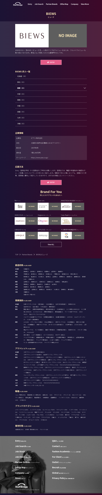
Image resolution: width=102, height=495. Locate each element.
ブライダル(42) (23, 421)
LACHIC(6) (69, 318)
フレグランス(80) (75, 414)
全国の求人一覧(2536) (29, 296)
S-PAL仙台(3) (44, 308)
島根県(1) (32, 286)
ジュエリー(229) (30, 416)
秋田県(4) (47, 273)
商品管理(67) (37, 399)
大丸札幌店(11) (50, 306)
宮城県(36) (40, 273)
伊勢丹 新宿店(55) (48, 313)
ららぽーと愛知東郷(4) (33, 321)
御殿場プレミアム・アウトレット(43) (33, 369)
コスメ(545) (56, 414)
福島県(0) (60, 273)
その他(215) (23, 401)
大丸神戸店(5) (69, 326)
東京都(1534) (65, 275)
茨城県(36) (26, 275)
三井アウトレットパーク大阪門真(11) (61, 379)
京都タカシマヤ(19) (42, 326)
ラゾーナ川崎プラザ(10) (71, 313)
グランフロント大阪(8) (37, 323)
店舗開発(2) (54, 399)
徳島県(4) (26, 288)
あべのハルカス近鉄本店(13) (56, 326)
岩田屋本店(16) (40, 339)
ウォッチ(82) (40, 416)
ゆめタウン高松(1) (60, 336)
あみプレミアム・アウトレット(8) (71, 364)
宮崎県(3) (63, 291)
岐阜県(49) (69, 278)
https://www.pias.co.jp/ (39, 157)
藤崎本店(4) (52, 308)
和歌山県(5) (65, 283)
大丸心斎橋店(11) (48, 323)
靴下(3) (77, 419)
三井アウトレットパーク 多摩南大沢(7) (34, 359)
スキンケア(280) (65, 414)
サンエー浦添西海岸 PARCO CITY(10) (33, 344)
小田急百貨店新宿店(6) (38, 311)
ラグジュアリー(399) (61, 411)
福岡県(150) (27, 291)
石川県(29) (41, 278)
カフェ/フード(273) (34, 421)
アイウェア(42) (75, 416)
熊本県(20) (49, 291)
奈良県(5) (57, 283)
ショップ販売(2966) (20, 396)
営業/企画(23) (28, 399)
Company (73, 6)
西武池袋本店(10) (50, 311)
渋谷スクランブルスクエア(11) (37, 316)
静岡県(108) (77, 278)
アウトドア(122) (45, 419)
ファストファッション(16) (26, 414)
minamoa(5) (30, 334)
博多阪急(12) (71, 339)
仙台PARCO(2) (27, 308)
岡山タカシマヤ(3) (28, 331)
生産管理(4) (46, 399)
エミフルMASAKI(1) (49, 336)
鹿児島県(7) (71, 291)
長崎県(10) (42, 291)
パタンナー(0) (66, 396)
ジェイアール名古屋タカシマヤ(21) (33, 318)
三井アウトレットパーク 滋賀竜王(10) (40, 379)
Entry (32, 6)
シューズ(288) (59, 416)
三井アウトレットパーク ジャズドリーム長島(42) (57, 369)
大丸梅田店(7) (31, 326)
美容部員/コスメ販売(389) (34, 396)
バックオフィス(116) (64, 399)
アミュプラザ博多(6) (66, 341)
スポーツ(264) (36, 419)
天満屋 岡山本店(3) (61, 331)
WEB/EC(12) (74, 399)
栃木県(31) (34, 275)
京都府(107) (34, 283)
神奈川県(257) (74, 275)
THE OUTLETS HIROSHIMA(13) (50, 382)
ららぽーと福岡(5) (54, 341)
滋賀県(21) (26, 283)
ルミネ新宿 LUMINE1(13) (72, 311)
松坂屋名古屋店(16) (49, 318)
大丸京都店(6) (70, 323)
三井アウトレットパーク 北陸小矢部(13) (63, 371)
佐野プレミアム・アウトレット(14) (57, 361)
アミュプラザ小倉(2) (29, 339)
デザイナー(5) (57, 396)
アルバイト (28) (44, 431)
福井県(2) (48, 278)
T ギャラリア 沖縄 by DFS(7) (51, 344)
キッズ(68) (22, 416)
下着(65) (71, 419)
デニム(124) (48, 414)
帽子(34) (67, 416)
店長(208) (45, 396)
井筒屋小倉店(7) (50, 339)
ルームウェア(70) (62, 419)
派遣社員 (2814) (19, 431)
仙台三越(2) (36, 308)
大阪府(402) (42, 283)
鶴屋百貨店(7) (30, 341)
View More (83, 6)
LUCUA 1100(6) (78, 326)
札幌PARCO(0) (71, 306)
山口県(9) (54, 286)
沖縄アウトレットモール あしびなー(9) (34, 387)
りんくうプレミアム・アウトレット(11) (34, 377)
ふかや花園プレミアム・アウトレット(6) (47, 366)
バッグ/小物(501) (49, 416)
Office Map (64, 6)
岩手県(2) (32, 273)
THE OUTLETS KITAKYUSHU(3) (52, 384)
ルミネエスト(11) (37, 313)
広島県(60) (47, 286)
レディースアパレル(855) (21, 411)
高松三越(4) (27, 336)
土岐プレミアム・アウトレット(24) (42, 371)
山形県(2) (53, 273)
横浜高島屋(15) (59, 313)
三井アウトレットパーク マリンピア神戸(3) (57, 377)
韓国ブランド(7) (39, 414)
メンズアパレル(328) (35, 411)
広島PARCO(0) (72, 331)
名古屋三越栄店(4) (60, 318)
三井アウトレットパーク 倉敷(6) (32, 382)
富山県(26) (34, 278)
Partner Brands (52, 6)
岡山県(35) (40, 286)
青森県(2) (26, 273)
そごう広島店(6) (39, 331)
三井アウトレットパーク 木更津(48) (37, 361)
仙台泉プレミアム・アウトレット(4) (52, 356)
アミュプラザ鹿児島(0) (42, 341)
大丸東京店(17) (61, 311)
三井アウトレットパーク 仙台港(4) (33, 356)
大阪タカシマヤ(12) (60, 323)
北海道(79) (26, 270)
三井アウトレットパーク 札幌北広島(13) (34, 353)
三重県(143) (31, 281)
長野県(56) (62, 278)
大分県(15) (56, 291)
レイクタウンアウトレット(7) (75, 361)
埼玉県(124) (49, 275)
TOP (16, 256)
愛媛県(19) (40, 288)
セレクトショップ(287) (49, 411)
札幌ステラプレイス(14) (30, 306)
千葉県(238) (57, 275)
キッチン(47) (27, 419)
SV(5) (51, 396)
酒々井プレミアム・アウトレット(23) (51, 364)
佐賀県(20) (34, 291)
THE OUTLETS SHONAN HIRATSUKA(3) (70, 366)
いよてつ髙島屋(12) (37, 336)
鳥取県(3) (26, 286)
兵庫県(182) (50, 283)
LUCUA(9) (26, 323)
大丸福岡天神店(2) (61, 339)
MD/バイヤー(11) (76, 396)
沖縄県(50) (26, 293)
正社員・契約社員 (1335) (31, 431)
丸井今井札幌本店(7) (61, 306)
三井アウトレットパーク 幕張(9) (54, 359)
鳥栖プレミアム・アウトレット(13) (33, 384)
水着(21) (54, 419)
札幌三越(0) (41, 306)
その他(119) (44, 421)
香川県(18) (33, 288)
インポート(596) (73, 411)
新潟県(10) (26, 278)
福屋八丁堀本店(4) (50, 331)
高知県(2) (47, 288)
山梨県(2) (55, 278)
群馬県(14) (41, 275)
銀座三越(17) (27, 311)
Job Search (40, 6)
